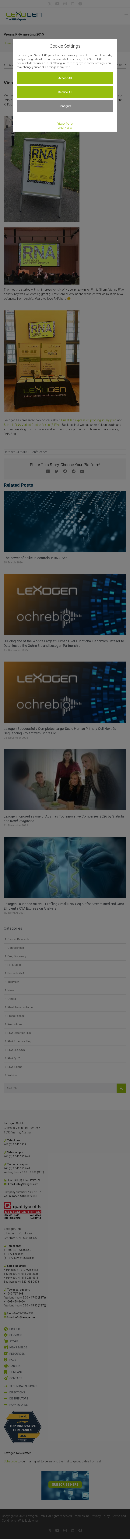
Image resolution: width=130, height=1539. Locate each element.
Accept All (65, 78)
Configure (65, 106)
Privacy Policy (65, 123)
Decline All (65, 92)
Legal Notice (65, 127)
